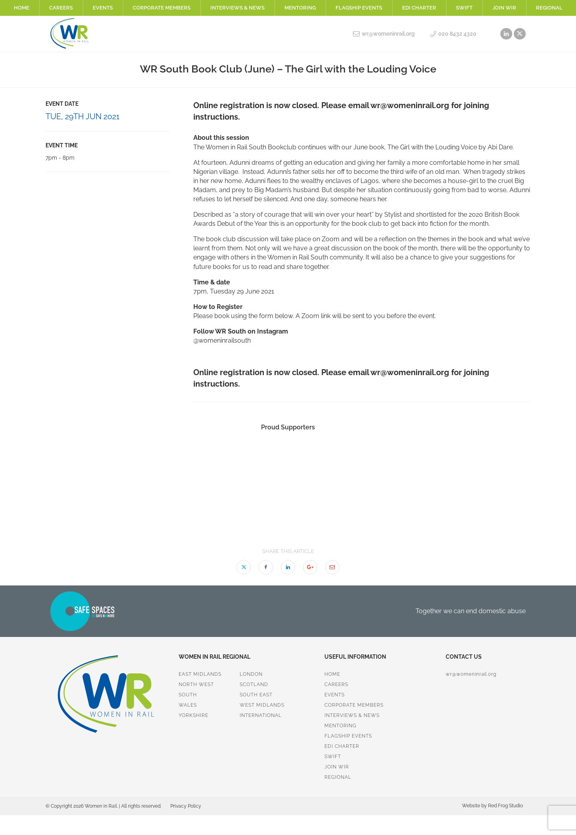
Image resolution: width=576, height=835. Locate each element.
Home (21, 8)
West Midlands (262, 705)
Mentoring (300, 8)
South (188, 695)
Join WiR (504, 8)
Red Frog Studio (505, 805)
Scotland (254, 684)
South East (256, 695)
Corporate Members (162, 8)
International (261, 715)
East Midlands (200, 674)
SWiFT (464, 8)
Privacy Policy (185, 806)
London (251, 674)
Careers (61, 8)
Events (103, 8)
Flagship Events (359, 8)
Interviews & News (237, 8)
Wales (188, 705)
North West (196, 684)
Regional (549, 8)
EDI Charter (419, 8)
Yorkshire (193, 715)
